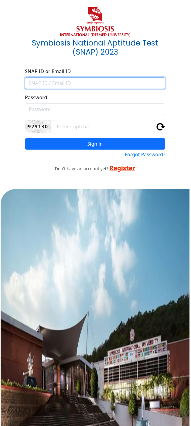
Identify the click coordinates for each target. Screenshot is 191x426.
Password (36, 97)
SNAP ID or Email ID (48, 71)
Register (122, 168)
